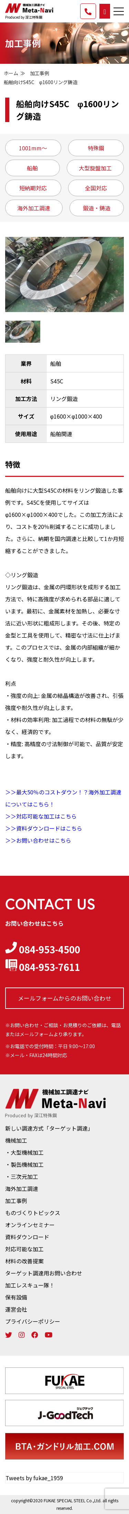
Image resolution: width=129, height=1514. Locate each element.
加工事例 (39, 73)
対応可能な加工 (24, 1249)
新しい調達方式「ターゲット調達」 (49, 1128)
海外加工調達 (21, 1188)
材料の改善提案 (24, 1261)
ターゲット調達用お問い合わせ (43, 1273)
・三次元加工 (21, 1176)
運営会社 (16, 1309)
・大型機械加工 (24, 1152)
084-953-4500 (42, 949)
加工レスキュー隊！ (30, 1285)
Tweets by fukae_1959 (34, 1478)
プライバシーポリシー (32, 1321)
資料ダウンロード (27, 1237)
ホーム (11, 73)
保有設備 (16, 1297)
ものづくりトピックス (32, 1213)
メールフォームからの (64, 998)
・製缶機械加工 (24, 1164)
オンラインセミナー (30, 1225)
